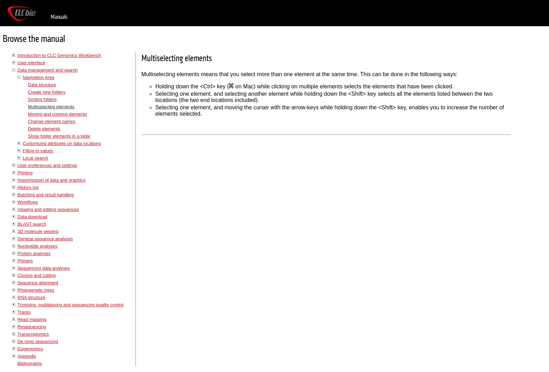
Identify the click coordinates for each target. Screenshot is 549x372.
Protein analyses (34, 253)
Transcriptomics (33, 334)
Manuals (59, 17)
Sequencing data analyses (43, 268)
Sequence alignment (37, 282)
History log (27, 187)
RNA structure (31, 297)
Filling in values (38, 150)
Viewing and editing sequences (48, 209)
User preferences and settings (47, 165)
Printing (24, 172)
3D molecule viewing (37, 231)
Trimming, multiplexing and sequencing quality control (70, 304)
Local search (35, 158)
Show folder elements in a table (59, 136)
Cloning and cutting (36, 275)
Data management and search (47, 70)
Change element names (51, 121)
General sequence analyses (45, 238)
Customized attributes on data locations (62, 143)
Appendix (26, 356)
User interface (31, 62)
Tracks (24, 312)
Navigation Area (38, 77)
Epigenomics (30, 348)
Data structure (42, 84)
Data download (32, 216)
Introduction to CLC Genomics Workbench (59, 55)
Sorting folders (42, 99)
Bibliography (29, 363)
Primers (25, 260)
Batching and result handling (45, 194)
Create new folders (46, 92)
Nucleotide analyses (37, 246)
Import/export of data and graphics (51, 180)
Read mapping (31, 319)
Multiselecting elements (51, 106)
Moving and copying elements (57, 114)
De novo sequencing (37, 341)
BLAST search (31, 224)
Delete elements (44, 128)
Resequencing (31, 326)
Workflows (27, 202)
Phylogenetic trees (35, 290)
